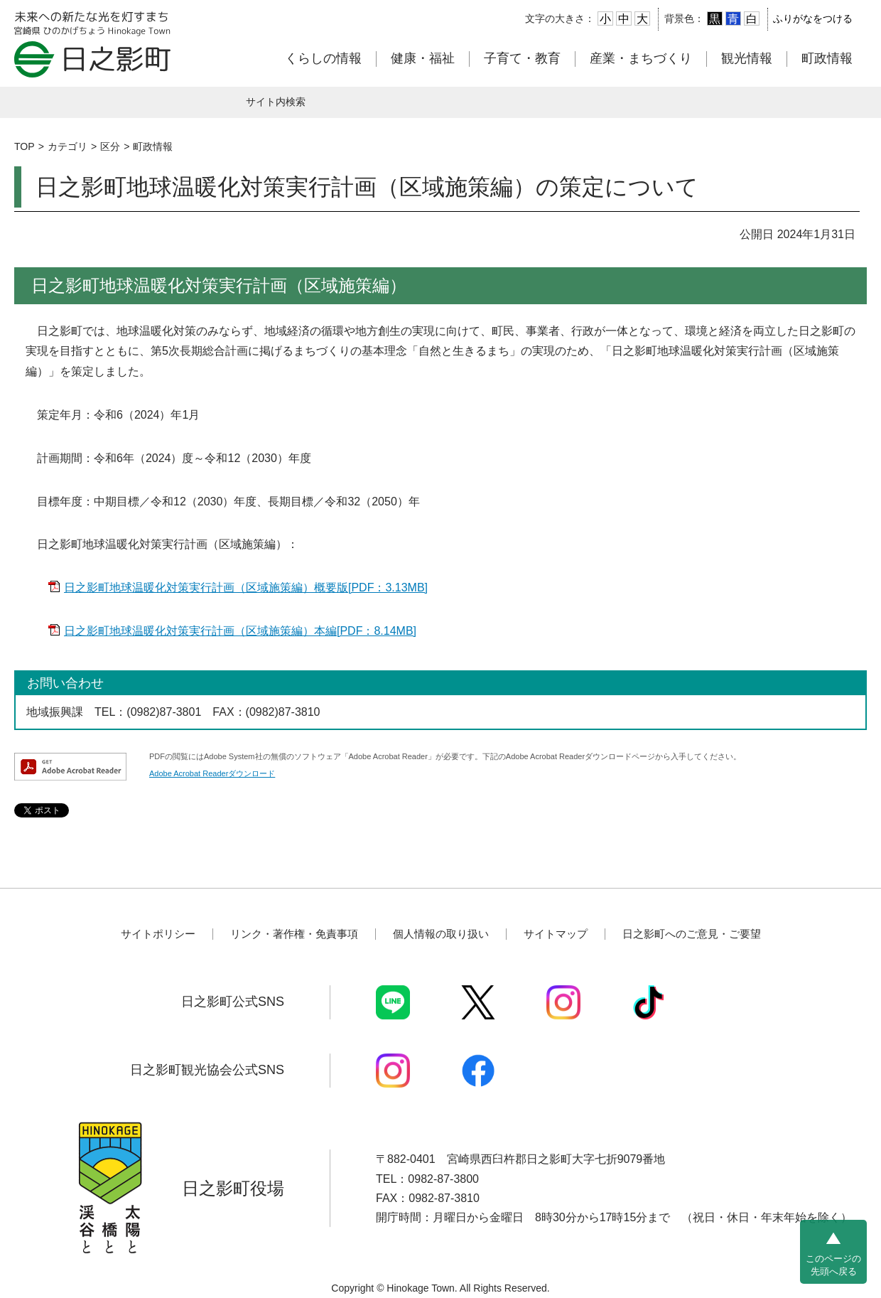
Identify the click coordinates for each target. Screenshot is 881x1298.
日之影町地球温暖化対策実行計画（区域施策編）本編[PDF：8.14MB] (240, 631)
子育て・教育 (522, 58)
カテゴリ (67, 146)
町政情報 (827, 58)
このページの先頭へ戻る (833, 1265)
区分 (110, 146)
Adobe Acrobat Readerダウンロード (212, 773)
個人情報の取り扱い (441, 934)
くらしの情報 (323, 58)
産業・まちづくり (641, 58)
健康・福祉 (423, 58)
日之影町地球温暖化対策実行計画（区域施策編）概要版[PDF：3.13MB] (246, 587)
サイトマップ (556, 934)
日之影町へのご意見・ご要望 (691, 934)
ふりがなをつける (813, 18)
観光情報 (746, 58)
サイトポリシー (158, 934)
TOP (24, 146)
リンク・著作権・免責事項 (294, 934)
